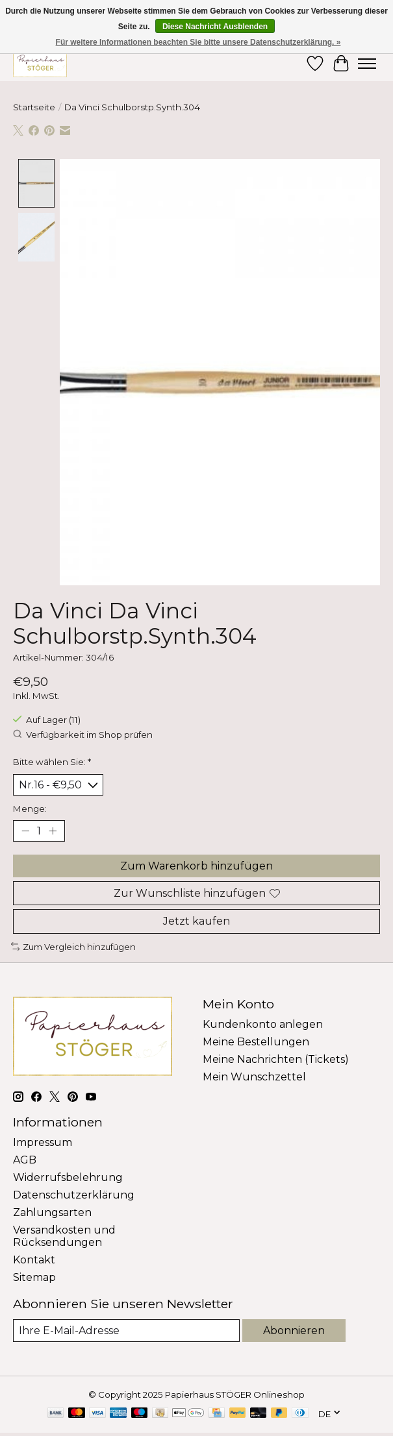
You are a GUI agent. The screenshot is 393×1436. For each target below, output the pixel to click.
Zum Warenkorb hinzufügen (196, 865)
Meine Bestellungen (256, 1041)
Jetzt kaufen (196, 921)
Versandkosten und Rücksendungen (64, 1235)
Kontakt (34, 1259)
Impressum (42, 1142)
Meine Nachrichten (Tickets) (276, 1059)
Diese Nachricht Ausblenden (215, 26)
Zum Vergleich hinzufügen (73, 946)
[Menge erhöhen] (52, 830)
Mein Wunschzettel (254, 1076)
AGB (24, 1159)
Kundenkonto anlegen (263, 1023)
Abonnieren (294, 1330)
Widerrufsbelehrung (68, 1177)
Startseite (34, 107)
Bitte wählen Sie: (52, 761)
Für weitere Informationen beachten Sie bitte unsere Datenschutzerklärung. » (198, 42)
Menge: (30, 808)
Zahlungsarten (52, 1212)
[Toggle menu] (367, 64)
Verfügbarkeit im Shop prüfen (83, 734)
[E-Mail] (126, 1330)
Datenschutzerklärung (73, 1194)
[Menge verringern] (25, 830)
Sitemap (34, 1277)
